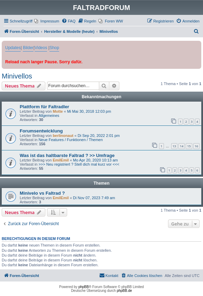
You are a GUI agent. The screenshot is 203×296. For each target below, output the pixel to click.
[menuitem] (46, 21)
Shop (54, 47)
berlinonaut (63, 135)
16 (196, 146)
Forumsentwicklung (41, 130)
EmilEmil (60, 160)
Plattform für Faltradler (44, 106)
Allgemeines (48, 115)
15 (189, 146)
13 (174, 146)
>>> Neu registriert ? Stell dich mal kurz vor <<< (78, 164)
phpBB (84, 287)
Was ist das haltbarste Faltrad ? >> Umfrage (67, 155)
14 (181, 146)
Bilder (28, 47)
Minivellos (17, 76)
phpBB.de (124, 291)
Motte (58, 111)
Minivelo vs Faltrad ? (42, 193)
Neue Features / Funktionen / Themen (70, 140)
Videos (41, 47)
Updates (13, 47)
